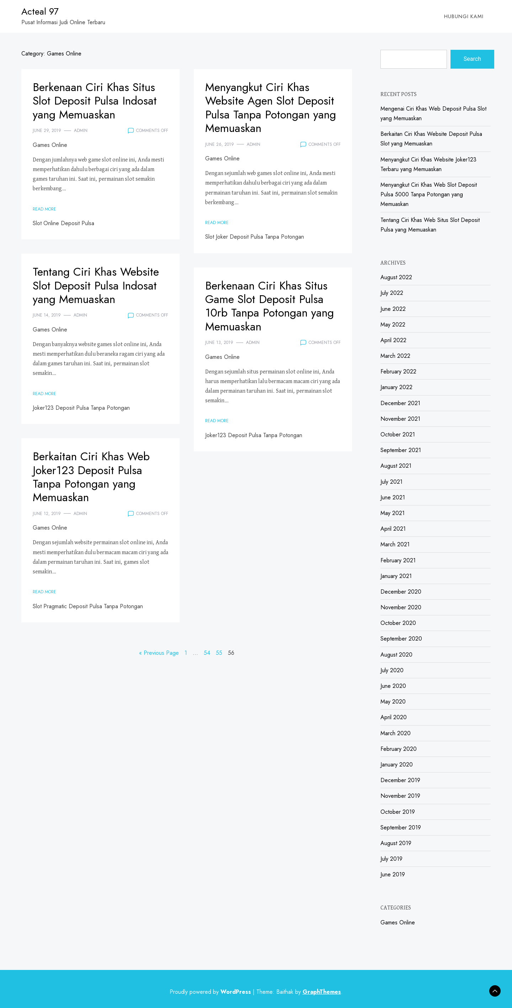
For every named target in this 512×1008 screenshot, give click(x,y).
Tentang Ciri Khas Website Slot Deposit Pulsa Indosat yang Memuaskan (96, 285)
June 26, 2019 (219, 144)
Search (472, 58)
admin (80, 130)
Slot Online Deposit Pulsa (63, 223)
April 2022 (393, 340)
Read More (44, 209)
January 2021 (396, 576)
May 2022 (392, 324)
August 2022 (396, 277)
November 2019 (400, 796)
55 (219, 653)
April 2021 (393, 529)
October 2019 (397, 812)
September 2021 (400, 450)
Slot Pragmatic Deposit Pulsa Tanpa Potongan (88, 606)
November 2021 (400, 419)
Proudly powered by (211, 992)
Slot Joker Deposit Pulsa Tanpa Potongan (254, 237)
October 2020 (398, 623)
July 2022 (391, 293)
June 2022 (393, 309)
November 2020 (400, 607)
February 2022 (398, 371)
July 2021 (391, 482)
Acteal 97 (40, 11)
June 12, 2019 (47, 513)
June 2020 (393, 686)
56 (231, 653)
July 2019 (391, 859)
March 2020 (395, 733)
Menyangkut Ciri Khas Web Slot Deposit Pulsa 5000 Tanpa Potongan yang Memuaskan (428, 194)
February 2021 (398, 560)
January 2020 (396, 764)
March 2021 (395, 544)
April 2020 (393, 717)
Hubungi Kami (464, 16)
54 (207, 653)
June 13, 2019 (219, 342)
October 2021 (397, 434)
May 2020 (393, 701)
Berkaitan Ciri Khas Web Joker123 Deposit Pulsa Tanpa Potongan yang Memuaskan (91, 476)
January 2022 (396, 387)
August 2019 (395, 843)
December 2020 (400, 592)
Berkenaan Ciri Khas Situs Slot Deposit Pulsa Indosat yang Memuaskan (95, 101)
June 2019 (392, 874)
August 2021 (395, 466)
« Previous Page (159, 653)
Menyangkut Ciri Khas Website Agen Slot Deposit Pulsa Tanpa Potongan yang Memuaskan (270, 107)
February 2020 (398, 749)
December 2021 (400, 403)
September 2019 (400, 827)
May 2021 (392, 513)
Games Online (50, 145)
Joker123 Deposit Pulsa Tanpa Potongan (81, 408)
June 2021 (392, 497)
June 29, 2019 (47, 130)
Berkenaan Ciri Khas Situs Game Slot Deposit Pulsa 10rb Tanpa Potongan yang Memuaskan (269, 306)
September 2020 (401, 639)
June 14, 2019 (47, 315)
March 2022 (395, 356)
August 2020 (396, 655)
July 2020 (392, 670)
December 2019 (400, 780)
